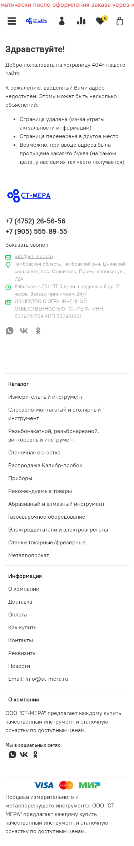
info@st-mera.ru (34, 256)
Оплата (17, 614)
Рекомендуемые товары (40, 490)
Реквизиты (22, 652)
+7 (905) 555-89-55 (36, 231)
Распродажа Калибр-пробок (45, 465)
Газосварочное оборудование (46, 516)
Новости (19, 665)
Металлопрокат (28, 555)
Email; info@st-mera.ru (38, 678)
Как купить (22, 627)
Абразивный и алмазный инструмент (56, 503)
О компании (23, 588)
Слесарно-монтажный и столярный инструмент (54, 414)
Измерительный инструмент (45, 396)
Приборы (20, 478)
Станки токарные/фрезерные (47, 542)
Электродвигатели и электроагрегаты (58, 529)
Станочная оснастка (34, 452)
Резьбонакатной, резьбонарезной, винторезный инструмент (53, 435)
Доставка (20, 601)
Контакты (20, 640)
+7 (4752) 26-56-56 (35, 221)
